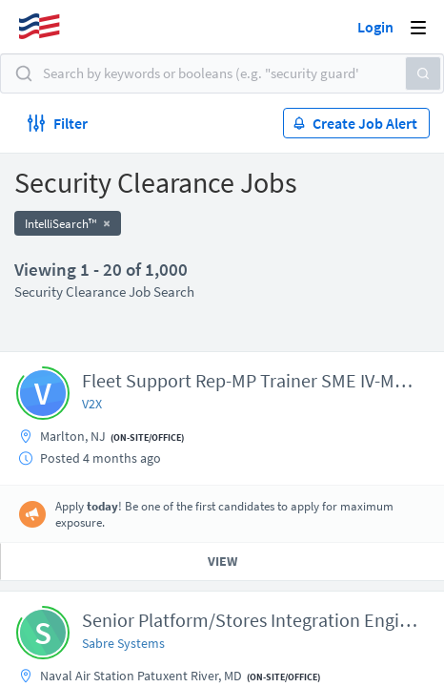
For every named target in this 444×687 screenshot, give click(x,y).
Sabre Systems (123, 643)
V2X (92, 403)
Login (375, 26)
